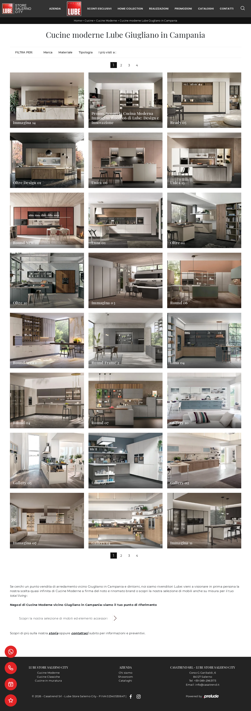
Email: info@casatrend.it (203, 684)
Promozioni (183, 9)
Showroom (125, 676)
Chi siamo (125, 672)
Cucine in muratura (48, 680)
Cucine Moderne (106, 20)
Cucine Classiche (48, 676)
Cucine (89, 20)
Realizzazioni (159, 9)
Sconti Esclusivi (99, 9)
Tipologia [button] (86, 52)
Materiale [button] (65, 52)
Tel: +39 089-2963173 (202, 680)
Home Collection (130, 9)
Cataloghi (206, 9)
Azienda (55, 9)
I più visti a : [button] (107, 52)
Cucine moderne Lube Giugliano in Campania (148, 20)
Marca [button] (47, 52)
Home (78, 20)
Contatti (227, 9)
